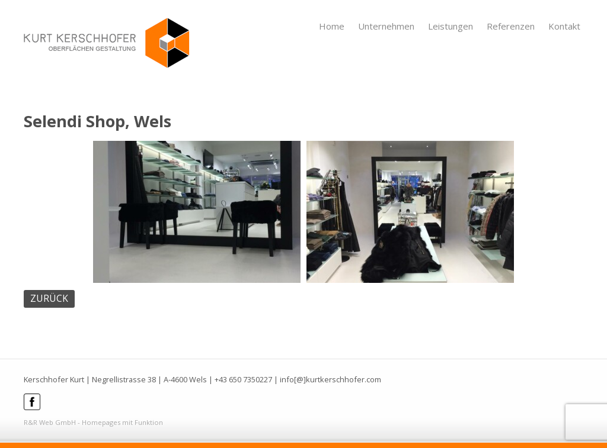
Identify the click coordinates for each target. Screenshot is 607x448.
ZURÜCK (49, 298)
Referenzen (511, 26)
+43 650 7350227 (243, 379)
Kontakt (564, 26)
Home (331, 26)
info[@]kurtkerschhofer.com (330, 379)
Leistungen (450, 26)
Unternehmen (386, 26)
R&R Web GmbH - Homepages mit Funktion (93, 422)
